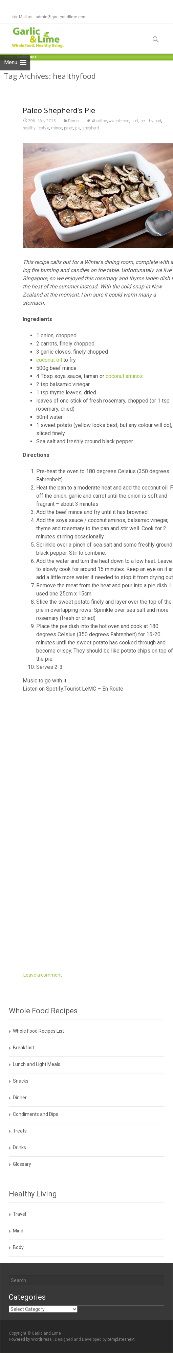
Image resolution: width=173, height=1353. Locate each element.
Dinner (74, 121)
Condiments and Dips (35, 1114)
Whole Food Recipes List (38, 1031)
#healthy (99, 121)
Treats (20, 1131)
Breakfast (23, 1047)
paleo (68, 128)
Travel (19, 1214)
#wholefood (119, 121)
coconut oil (49, 360)
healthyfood (150, 121)
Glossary (22, 1164)
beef (134, 121)
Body (18, 1247)
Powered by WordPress (31, 1339)
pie (77, 128)
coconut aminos (124, 376)
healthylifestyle (36, 128)
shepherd (90, 128)
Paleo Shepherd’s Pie (59, 110)
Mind (18, 1230)
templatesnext (121, 1339)
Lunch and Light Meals (36, 1064)
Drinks (19, 1147)
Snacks (20, 1081)
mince (56, 128)
